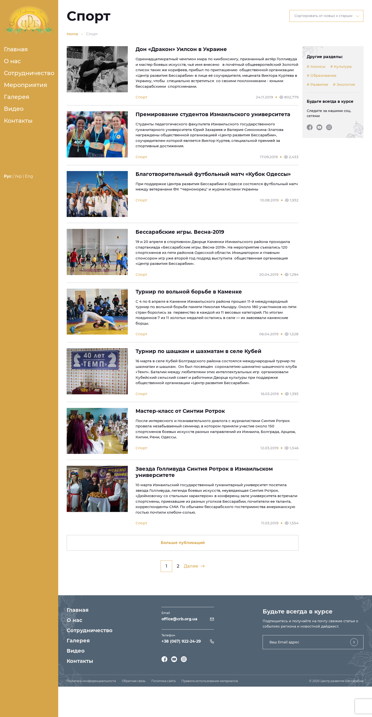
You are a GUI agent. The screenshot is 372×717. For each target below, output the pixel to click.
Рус (7, 176)
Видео (14, 108)
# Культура (341, 66)
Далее (194, 566)
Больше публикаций (183, 542)
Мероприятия (25, 84)
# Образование (321, 75)
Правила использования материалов (209, 681)
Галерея (16, 96)
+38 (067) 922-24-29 (181, 641)
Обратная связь (134, 681)
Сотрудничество (29, 73)
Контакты (18, 120)
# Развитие (317, 84)
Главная (16, 49)
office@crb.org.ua (179, 619)
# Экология (344, 84)
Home (72, 34)
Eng (29, 176)
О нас (12, 61)
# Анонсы (316, 66)
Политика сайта (163, 681)
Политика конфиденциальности (91, 681)
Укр (18, 176)
